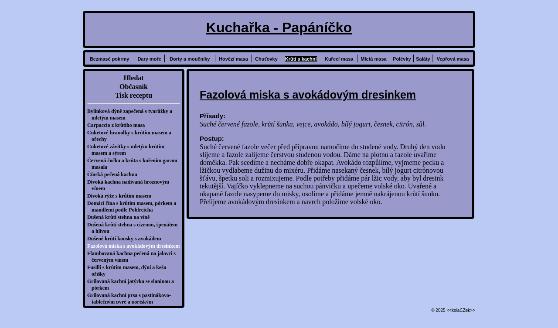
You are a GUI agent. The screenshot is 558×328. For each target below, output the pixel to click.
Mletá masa (373, 59)
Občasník (133, 86)
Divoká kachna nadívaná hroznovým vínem (130, 185)
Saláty (423, 59)
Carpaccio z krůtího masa (118, 125)
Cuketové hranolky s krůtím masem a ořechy (131, 136)
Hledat (133, 78)
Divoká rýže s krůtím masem (121, 196)
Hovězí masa (233, 59)
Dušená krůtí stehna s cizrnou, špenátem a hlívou (134, 228)
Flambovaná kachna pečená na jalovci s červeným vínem (134, 256)
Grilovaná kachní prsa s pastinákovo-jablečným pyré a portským (131, 298)
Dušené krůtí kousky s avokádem (126, 239)
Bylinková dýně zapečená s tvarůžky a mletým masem (132, 114)
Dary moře (149, 59)
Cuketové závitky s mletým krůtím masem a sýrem (128, 150)
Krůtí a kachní (301, 59)
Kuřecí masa (339, 59)
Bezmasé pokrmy (109, 59)
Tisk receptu (133, 95)
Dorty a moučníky (190, 59)
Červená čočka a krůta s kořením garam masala (134, 163)
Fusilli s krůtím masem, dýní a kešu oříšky (129, 270)
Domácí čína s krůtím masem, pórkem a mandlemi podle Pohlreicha (134, 206)
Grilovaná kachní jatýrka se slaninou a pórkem (133, 284)
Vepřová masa (453, 59)
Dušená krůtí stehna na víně (121, 217)
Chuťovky (266, 59)
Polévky (402, 59)
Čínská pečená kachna (114, 174)
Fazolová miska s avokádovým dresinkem (136, 246)
